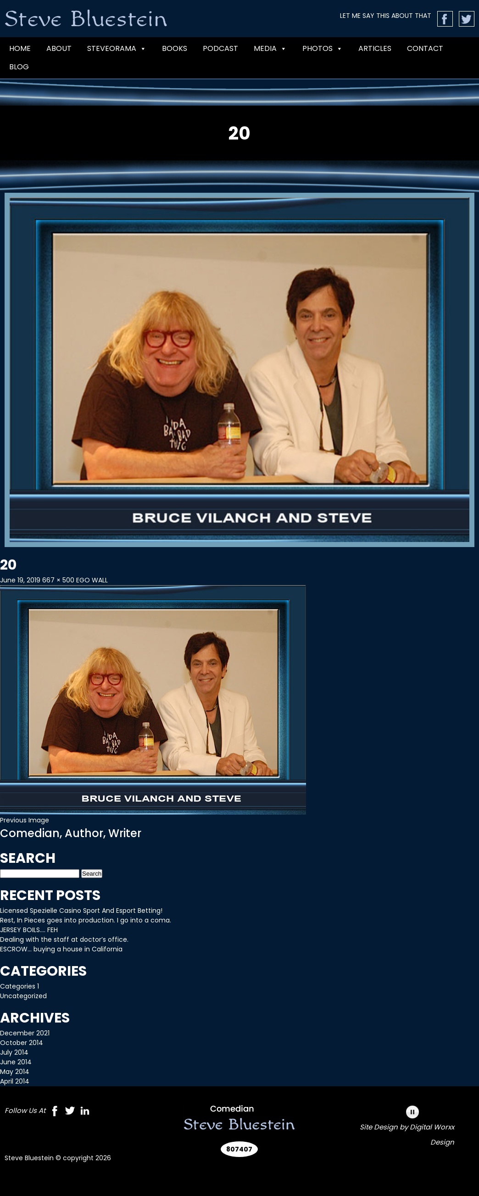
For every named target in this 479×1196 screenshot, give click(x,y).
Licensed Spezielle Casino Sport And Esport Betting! (81, 910)
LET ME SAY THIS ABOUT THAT (385, 15)
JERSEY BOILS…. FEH (29, 929)
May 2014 (14, 1071)
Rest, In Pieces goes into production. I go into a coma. (85, 920)
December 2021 (25, 1033)
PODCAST (220, 48)
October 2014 (21, 1042)
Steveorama (116, 48)
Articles (374, 48)
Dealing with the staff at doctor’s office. (64, 939)
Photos (322, 48)
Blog (19, 66)
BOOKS (174, 48)
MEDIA (270, 48)
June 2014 (16, 1062)
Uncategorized (23, 995)
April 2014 (14, 1081)
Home (20, 48)
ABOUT (59, 48)
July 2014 (14, 1052)
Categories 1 (19, 986)
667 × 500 (58, 580)
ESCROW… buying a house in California (61, 949)
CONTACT (425, 48)
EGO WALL (92, 580)
